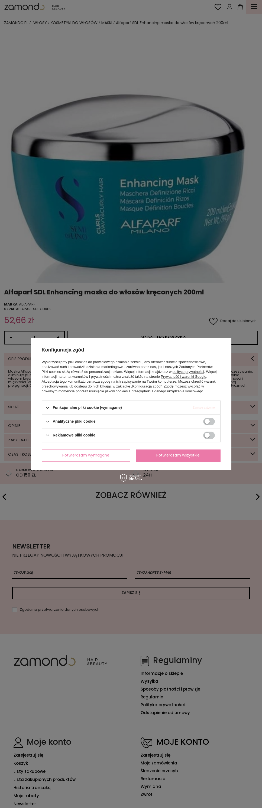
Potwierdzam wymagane (85, 456)
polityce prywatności (188, 372)
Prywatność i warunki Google (183, 377)
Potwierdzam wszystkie (178, 456)
